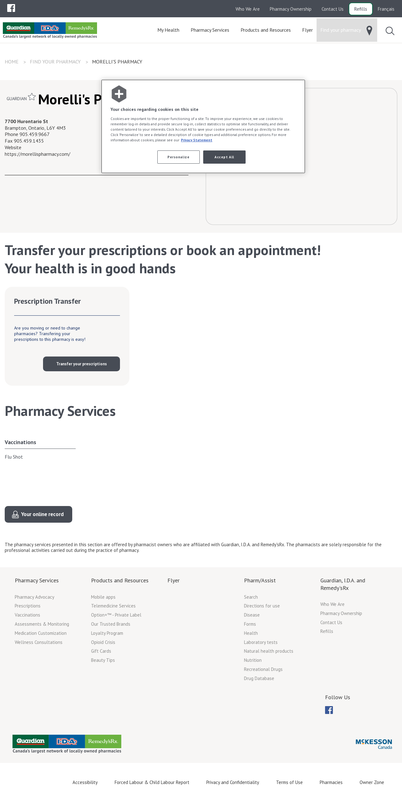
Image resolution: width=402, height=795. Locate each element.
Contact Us (333, 9)
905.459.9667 (34, 134)
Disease (252, 615)
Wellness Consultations (38, 642)
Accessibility (85, 782)
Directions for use (262, 606)
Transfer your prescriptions (81, 364)
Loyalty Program (107, 633)
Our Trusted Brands (110, 624)
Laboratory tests (261, 642)
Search (251, 597)
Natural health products (268, 651)
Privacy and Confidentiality (232, 782)
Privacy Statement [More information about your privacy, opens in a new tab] (196, 140)
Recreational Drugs (263, 669)
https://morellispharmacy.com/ (37, 154)
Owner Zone (372, 782)
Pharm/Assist (260, 580)
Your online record (42, 514)
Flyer (173, 580)
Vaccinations (20, 442)
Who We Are (248, 9)
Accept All (224, 157)
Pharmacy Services (37, 580)
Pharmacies (331, 782)
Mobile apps (103, 597)
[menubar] (11, 8)
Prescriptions (28, 606)
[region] (203, 126)
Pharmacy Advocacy (34, 597)
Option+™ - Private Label (116, 615)
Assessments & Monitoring (42, 624)
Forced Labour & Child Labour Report (152, 782)
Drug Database (259, 678)
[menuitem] (11, 8)
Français (386, 9)
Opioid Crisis (103, 642)
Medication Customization (41, 633)
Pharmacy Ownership (291, 9)
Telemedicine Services (113, 606)
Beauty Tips (103, 660)
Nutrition (253, 660)
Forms (250, 624)
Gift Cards (101, 651)
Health (251, 633)
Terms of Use (289, 782)
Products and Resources (120, 580)
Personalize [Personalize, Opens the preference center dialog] (178, 157)
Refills (360, 9)
